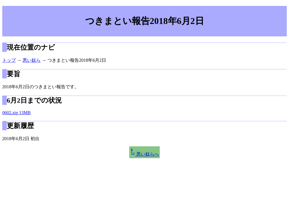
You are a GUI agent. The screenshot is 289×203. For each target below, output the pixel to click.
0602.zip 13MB (16, 112)
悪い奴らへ (144, 154)
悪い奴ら (32, 60)
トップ (9, 60)
